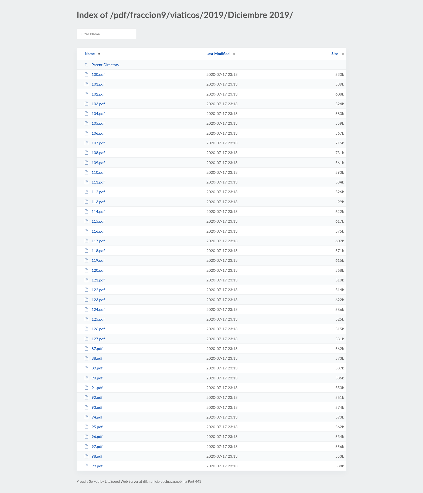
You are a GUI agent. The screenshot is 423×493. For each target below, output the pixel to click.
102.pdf (94, 94)
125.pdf (94, 319)
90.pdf (93, 378)
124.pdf (94, 309)
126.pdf (94, 329)
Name (90, 53)
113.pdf (94, 201)
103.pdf (94, 103)
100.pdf (94, 74)
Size (335, 53)
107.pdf (94, 143)
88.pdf (93, 358)
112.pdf (94, 191)
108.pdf (94, 152)
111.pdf (94, 182)
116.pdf (94, 231)
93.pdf (93, 407)
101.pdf (94, 84)
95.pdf (93, 426)
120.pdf (94, 270)
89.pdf (93, 368)
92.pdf (93, 397)
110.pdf (94, 172)
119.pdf (94, 260)
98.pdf (93, 456)
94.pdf (93, 417)
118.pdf (94, 250)
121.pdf (94, 280)
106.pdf (94, 133)
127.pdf (94, 338)
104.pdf (94, 113)
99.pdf (93, 466)
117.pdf (94, 241)
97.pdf (93, 446)
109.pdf (94, 162)
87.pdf (93, 348)
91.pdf (93, 387)
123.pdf (94, 299)
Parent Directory (101, 64)
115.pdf (94, 221)
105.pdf (94, 123)
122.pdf (94, 289)
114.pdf (94, 211)
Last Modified (218, 53)
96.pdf (93, 436)
